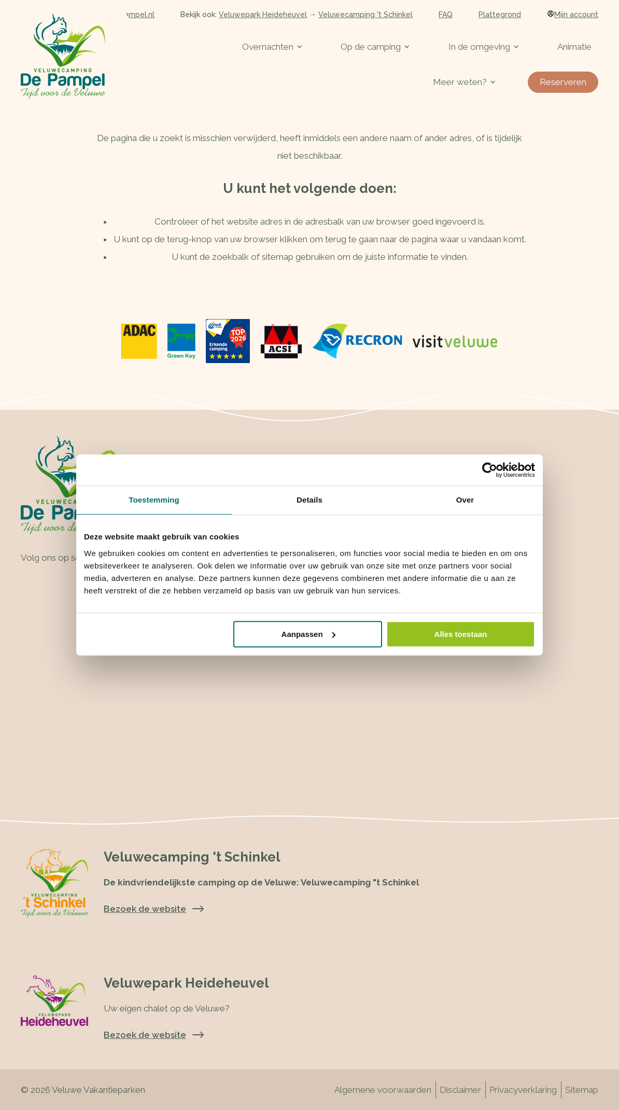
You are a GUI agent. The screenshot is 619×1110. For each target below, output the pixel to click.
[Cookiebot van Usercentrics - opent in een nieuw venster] (489, 470)
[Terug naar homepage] (63, 56)
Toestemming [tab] (154, 499)
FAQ (446, 14)
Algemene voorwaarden (382, 1090)
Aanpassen (308, 634)
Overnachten (272, 46)
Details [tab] (309, 499)
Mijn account (572, 14)
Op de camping (375, 46)
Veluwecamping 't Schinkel (365, 14)
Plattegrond (500, 14)
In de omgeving (483, 46)
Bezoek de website (154, 1035)
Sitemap (581, 1090)
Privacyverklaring (523, 1090)
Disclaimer (460, 1090)
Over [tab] (465, 499)
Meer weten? (464, 82)
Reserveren (563, 82)
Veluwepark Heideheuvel (263, 14)
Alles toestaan (460, 634)
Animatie (574, 46)
